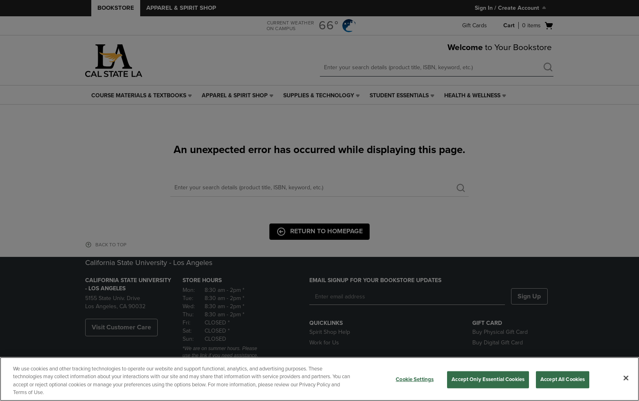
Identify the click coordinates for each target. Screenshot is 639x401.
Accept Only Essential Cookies (488, 379)
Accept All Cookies (562, 379)
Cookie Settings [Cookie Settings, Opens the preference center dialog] (415, 379)
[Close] (626, 378)
